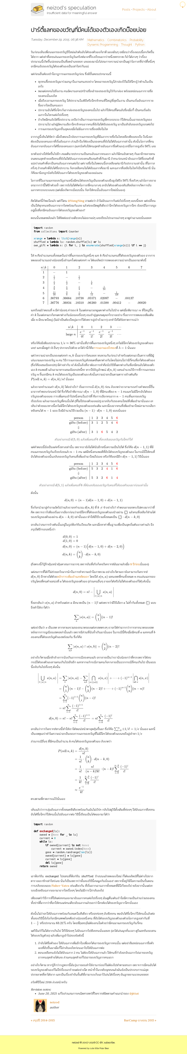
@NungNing (76, 201)
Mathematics (96, 40)
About (151, 9)
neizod (54, 1002)
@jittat (134, 993)
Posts (126, 9)
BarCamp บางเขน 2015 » (140, 1020)
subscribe (109, 1042)
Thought (126, 44)
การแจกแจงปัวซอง (105, 348)
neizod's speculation (71, 8)
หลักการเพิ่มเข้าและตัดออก (73, 576)
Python (139, 44)
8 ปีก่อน (135, 564)
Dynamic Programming (103, 44)
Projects (139, 9)
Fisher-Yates (60, 885)
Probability (137, 40)
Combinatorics (117, 40)
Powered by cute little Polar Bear (93, 1048)
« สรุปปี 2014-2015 (43, 1020)
